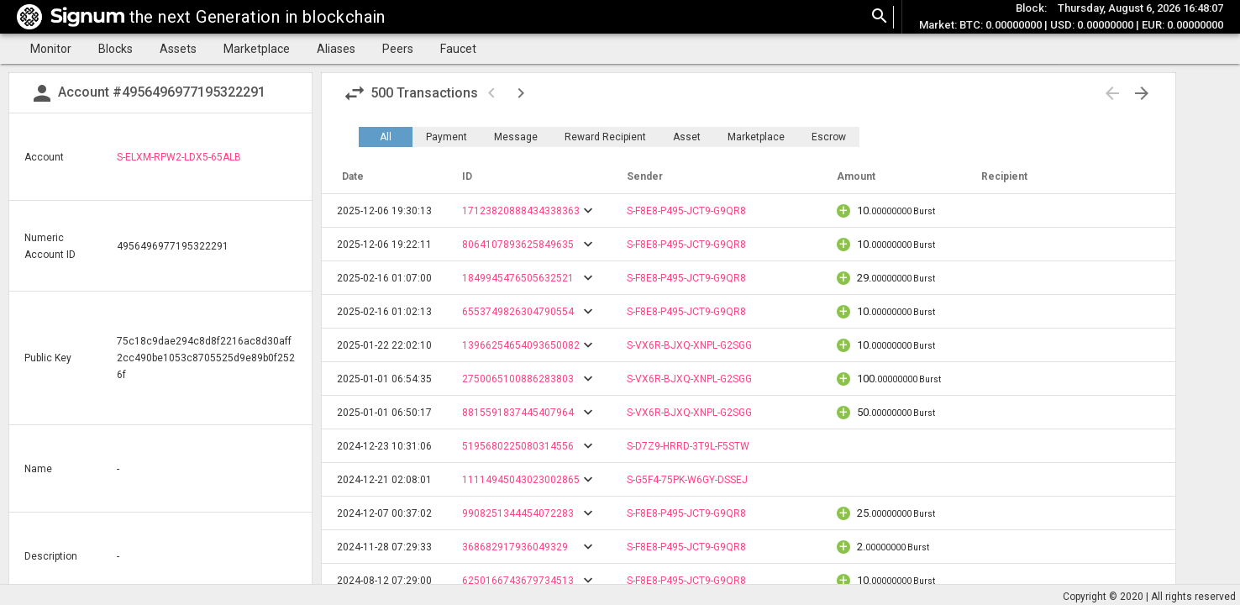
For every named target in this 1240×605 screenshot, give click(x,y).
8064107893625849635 (518, 244)
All (385, 137)
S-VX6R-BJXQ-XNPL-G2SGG (689, 345)
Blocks (115, 49)
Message (516, 137)
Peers (398, 49)
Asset (686, 137)
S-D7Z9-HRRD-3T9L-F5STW (688, 446)
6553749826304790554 (518, 312)
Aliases (336, 49)
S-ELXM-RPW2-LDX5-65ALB (179, 157)
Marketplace (256, 49)
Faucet (458, 49)
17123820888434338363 (521, 211)
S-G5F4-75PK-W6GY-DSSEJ (687, 480)
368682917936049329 (515, 547)
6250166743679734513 (518, 581)
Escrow (828, 137)
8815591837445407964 (518, 412)
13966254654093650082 (521, 345)
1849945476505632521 (518, 278)
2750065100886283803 (518, 379)
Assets (178, 49)
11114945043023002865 (521, 480)
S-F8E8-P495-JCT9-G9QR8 (686, 211)
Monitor (51, 49)
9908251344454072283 (518, 513)
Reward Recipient (605, 137)
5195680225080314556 (518, 446)
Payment (446, 137)
